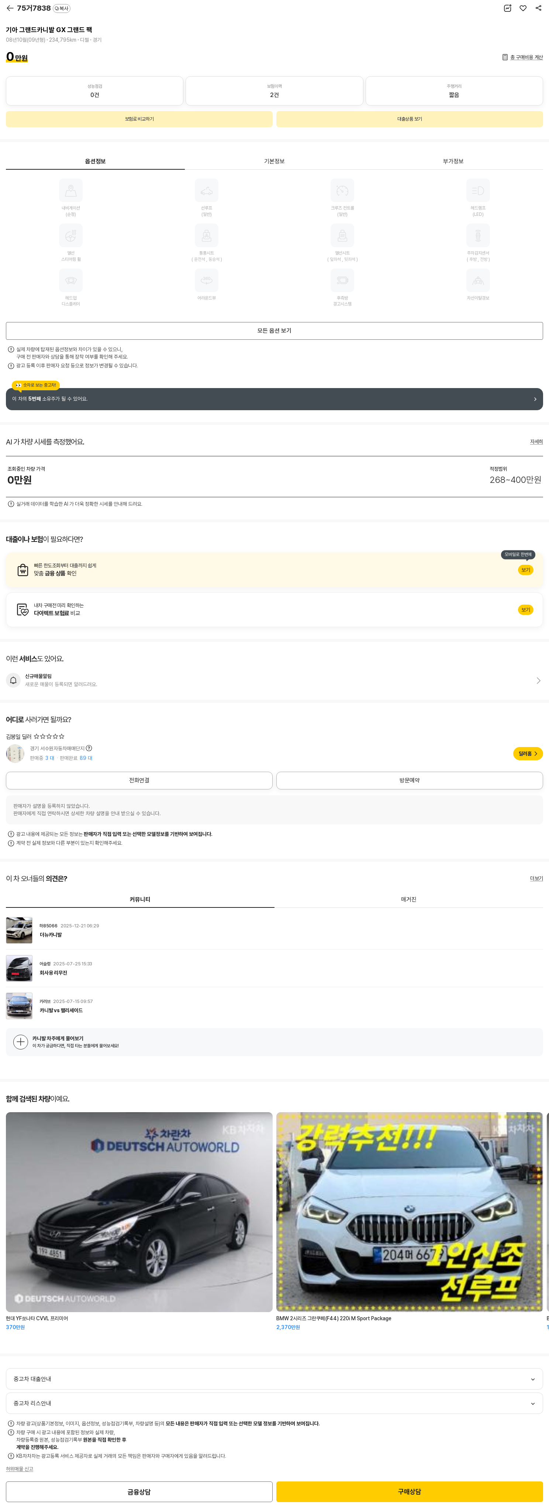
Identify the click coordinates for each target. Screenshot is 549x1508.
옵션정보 (95, 161)
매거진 (409, 899)
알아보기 (274, 570)
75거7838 (43, 8)
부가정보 (453, 161)
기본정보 (274, 161)
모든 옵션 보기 (274, 330)
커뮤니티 (140, 899)
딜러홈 (525, 754)
